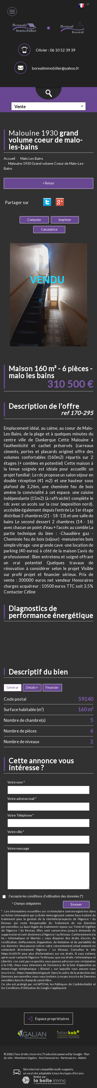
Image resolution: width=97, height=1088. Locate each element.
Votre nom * (16, 782)
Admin (82, 1057)
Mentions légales (26, 1057)
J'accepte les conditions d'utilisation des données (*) (45, 896)
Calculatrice (49, 229)
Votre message (18, 848)
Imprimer (65, 220)
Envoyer (76, 904)
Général (12, 687)
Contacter (34, 220)
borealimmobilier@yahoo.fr (55, 68)
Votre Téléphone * (20, 815)
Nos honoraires (49, 1057)
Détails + (32, 687)
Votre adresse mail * (21, 799)
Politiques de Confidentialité (73, 984)
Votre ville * (15, 832)
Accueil (9, 158)
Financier (52, 687)
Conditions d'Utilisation (21, 987)
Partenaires (68, 1057)
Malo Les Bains (31, 158)
